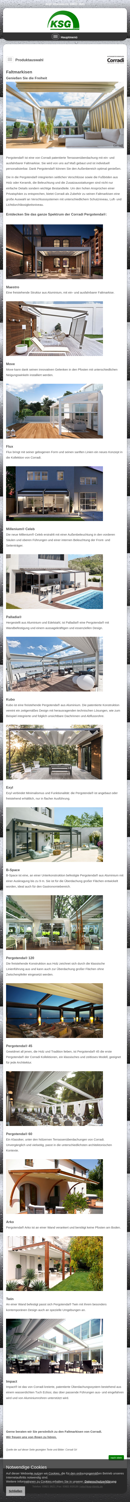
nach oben (116, 1457)
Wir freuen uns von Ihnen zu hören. (31, 1437)
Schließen (15, 1491)
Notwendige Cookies (26, 1467)
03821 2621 (77, 4)
